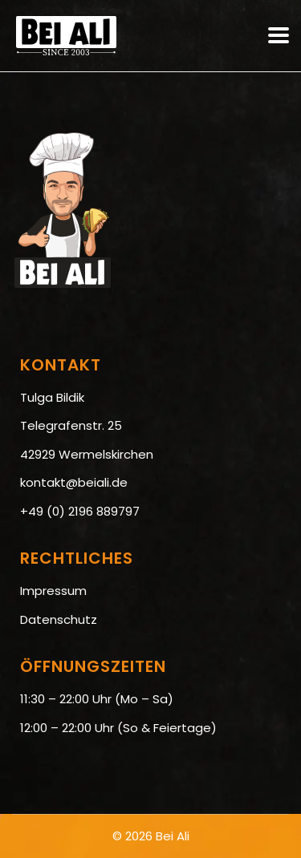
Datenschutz (58, 619)
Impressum (53, 590)
